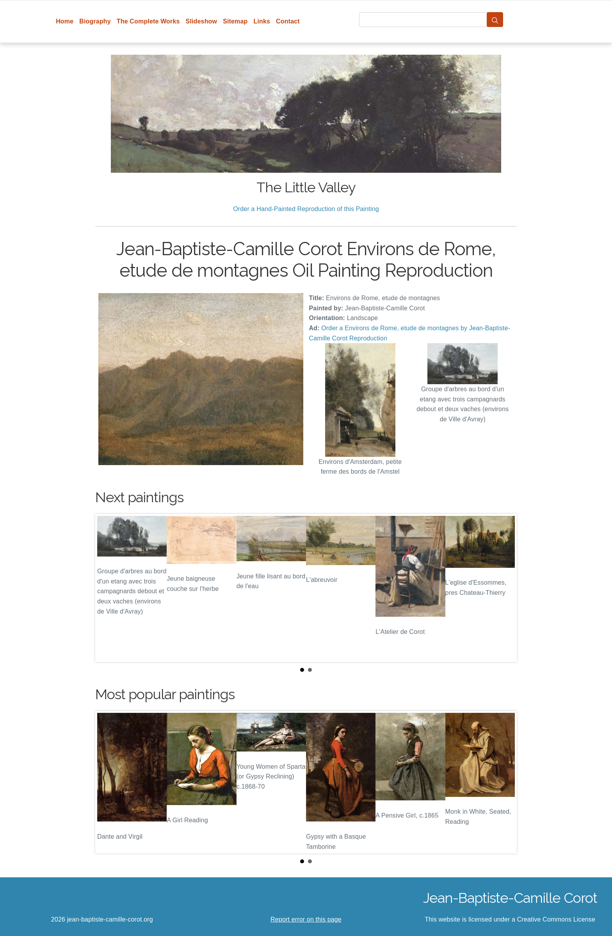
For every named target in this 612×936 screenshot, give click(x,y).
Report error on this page (306, 919)
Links (262, 21)
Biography (95, 21)
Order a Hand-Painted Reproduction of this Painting (306, 209)
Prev (107, 588)
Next (504, 588)
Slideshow (201, 21)
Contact (288, 21)
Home (64, 21)
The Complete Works (148, 21)
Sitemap (235, 21)
